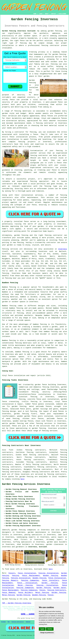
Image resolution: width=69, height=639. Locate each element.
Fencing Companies (30, 580)
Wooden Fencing (50, 575)
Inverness (62, 249)
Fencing (15, 575)
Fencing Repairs (10, 580)
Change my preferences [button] (47, 632)
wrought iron (60, 406)
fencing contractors (56, 474)
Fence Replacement (31, 575)
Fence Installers (50, 580)
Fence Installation (27, 573)
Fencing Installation (49, 573)
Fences (42, 590)
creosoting (14, 401)
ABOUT (47, 14)
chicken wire (29, 418)
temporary (62, 397)
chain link (40, 421)
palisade (51, 418)
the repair (44, 411)
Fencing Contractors (56, 590)
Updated (28, 621)
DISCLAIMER (62, 14)
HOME (34, 14)
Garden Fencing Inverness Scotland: (19, 31)
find (11, 450)
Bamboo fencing (9, 287)
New (9, 621)
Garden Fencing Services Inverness (26, 484)
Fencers (12, 573)
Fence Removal (8, 592)
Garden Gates (60, 588)
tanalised (14, 409)
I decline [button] (49, 629)
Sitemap (3, 621)
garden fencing (21, 414)
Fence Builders (25, 592)
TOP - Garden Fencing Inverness (16, 603)
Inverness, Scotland (37, 547)
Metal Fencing (25, 585)
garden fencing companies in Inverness (30, 530)
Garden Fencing (50, 583)
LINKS (40, 14)
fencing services (44, 423)
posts (40, 416)
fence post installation (47, 399)
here (22, 479)
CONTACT (53, 14)
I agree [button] (42, 629)
